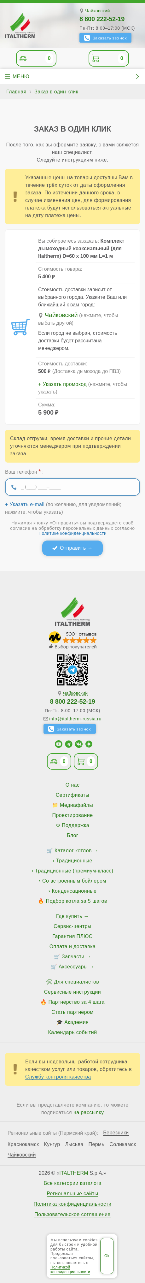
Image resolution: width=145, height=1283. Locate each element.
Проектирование (72, 815)
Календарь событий (72, 1032)
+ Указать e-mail (24, 504)
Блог (72, 835)
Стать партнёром (72, 1012)
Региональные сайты (72, 1193)
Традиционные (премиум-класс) (74, 870)
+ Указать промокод (62, 384)
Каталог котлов (73, 850)
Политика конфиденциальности (73, 1204)
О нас (73, 785)
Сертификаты (73, 795)
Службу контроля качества (58, 1076)
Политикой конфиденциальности (70, 1269)
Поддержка (75, 825)
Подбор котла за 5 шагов (76, 901)
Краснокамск (23, 1144)
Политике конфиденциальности (72, 533)
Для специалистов (76, 981)
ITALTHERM (73, 1173)
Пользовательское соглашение (72, 1214)
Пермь (97, 1144)
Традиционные (74, 860)
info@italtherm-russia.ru (75, 718)
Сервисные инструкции (72, 992)
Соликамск (122, 1144)
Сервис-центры (72, 926)
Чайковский (97, 11)
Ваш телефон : (24, 471)
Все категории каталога (72, 1183)
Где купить (69, 916)
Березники (116, 1132)
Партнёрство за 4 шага (76, 1002)
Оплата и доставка (72, 946)
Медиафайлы (76, 805)
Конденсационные (74, 891)
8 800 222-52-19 (102, 18)
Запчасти (73, 956)
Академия (76, 1022)
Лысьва (74, 1144)
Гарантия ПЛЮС (72, 936)
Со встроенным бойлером (74, 881)
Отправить (73, 548)
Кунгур (52, 1144)
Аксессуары (73, 966)
